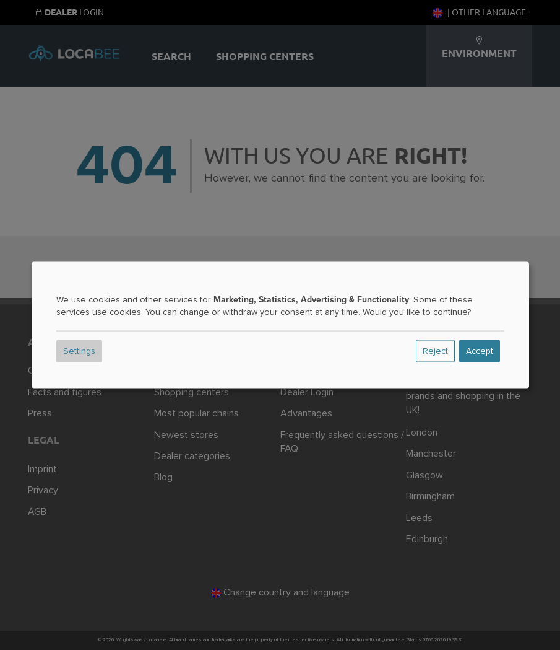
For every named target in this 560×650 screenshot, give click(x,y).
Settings (79, 351)
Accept (479, 351)
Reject (435, 351)
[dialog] (280, 325)
